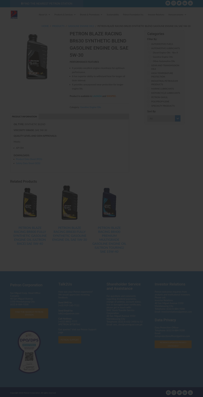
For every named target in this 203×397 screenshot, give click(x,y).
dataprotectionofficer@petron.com (89, 201)
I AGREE (101, 220)
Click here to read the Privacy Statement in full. (101, 206)
